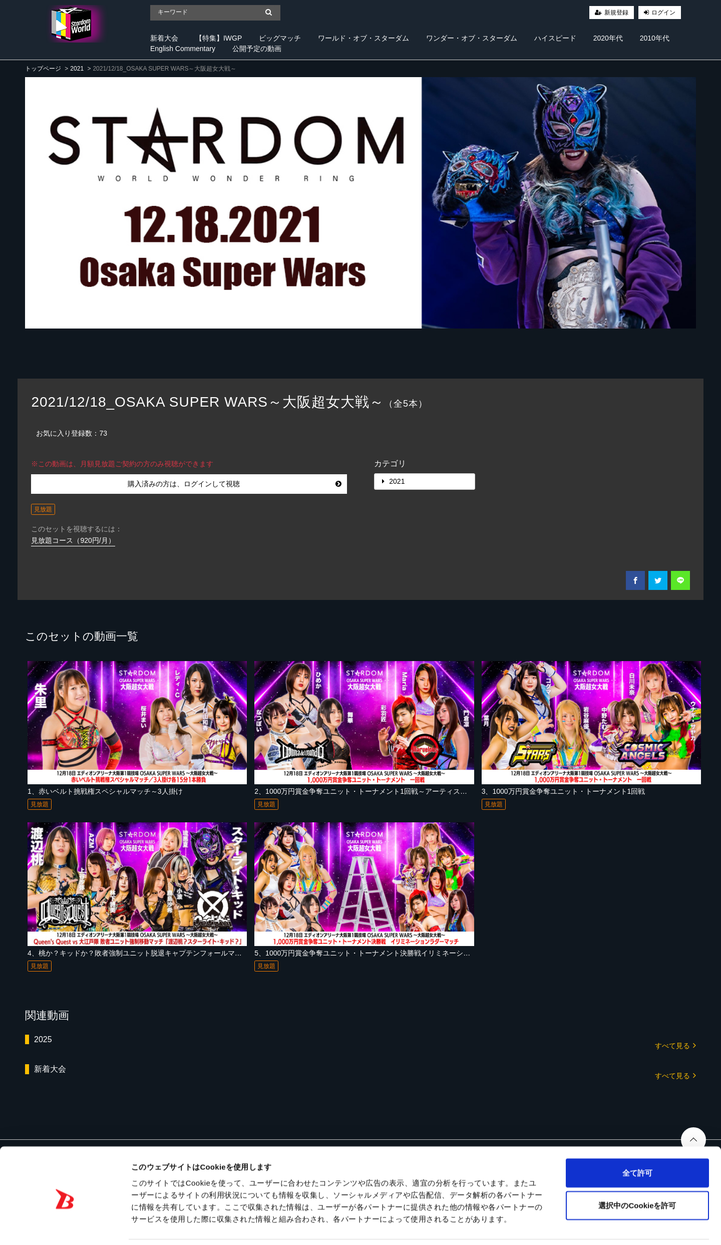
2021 (77, 68)
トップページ (43, 68)
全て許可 (637, 1138)
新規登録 (616, 12)
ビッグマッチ (280, 38)
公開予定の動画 (256, 49)
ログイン (663, 12)
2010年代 (654, 38)
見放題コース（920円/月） (73, 540)
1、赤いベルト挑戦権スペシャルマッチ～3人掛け (105, 791)
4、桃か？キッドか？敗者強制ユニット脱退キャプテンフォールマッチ (138, 953)
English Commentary (182, 49)
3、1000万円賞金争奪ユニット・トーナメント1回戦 (563, 791)
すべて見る (675, 1045)
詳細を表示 (483, 1225)
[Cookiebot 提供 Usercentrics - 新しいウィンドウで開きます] (65, 1225)
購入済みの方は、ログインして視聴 (234, 484)
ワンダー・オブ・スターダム (471, 38)
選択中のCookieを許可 (637, 1171)
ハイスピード (555, 38)
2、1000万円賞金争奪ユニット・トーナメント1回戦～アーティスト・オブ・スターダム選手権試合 (409, 791)
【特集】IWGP (218, 38)
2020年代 (608, 38)
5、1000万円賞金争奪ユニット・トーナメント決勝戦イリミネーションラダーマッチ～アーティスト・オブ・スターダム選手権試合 (460, 953)
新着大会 (164, 38)
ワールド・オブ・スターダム (363, 38)
